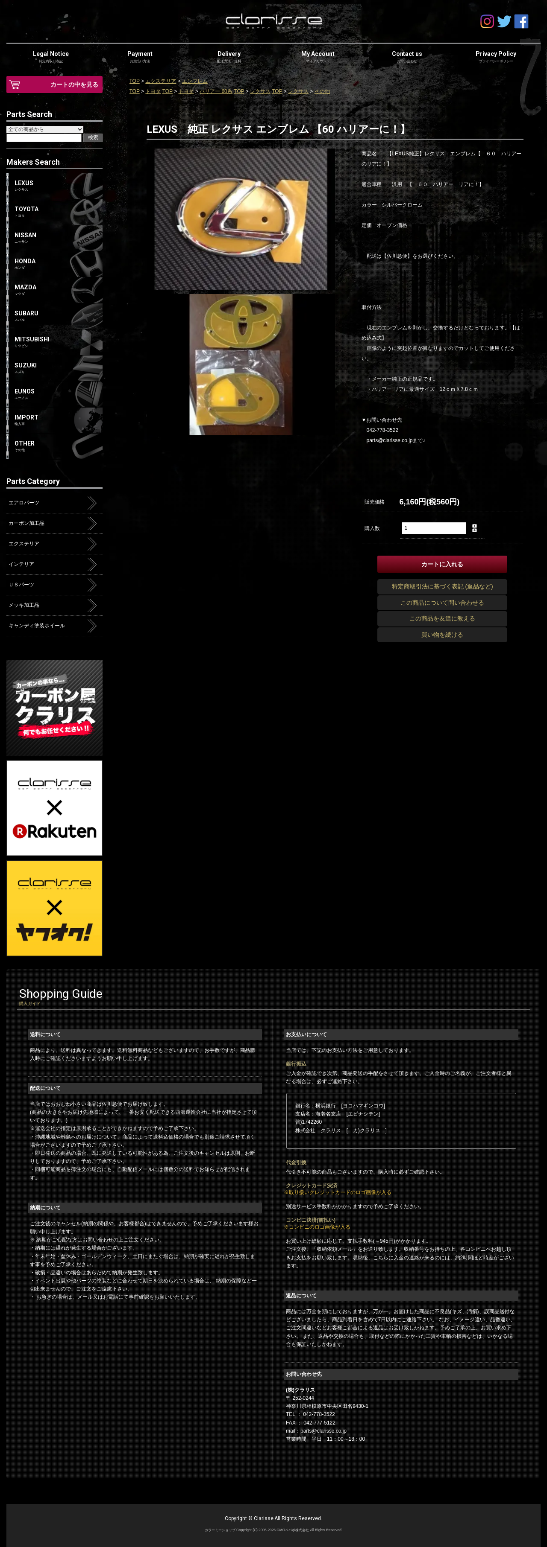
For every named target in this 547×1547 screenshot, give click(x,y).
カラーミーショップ (220, 1530)
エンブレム (195, 81)
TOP (134, 81)
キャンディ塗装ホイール (37, 626)
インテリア (21, 564)
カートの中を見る (74, 84)
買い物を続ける (442, 634)
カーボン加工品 (26, 523)
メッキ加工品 (24, 605)
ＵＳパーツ (21, 585)
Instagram (487, 21)
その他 (322, 91)
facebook (521, 21)
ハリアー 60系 (216, 91)
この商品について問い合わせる (442, 602)
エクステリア (160, 81)
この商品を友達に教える (442, 618)
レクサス (260, 91)
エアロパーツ (24, 503)
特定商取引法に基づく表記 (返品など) (442, 586)
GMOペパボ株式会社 (292, 1530)
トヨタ (153, 91)
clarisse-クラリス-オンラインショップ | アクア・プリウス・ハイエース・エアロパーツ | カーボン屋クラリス (273, 21)
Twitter (504, 21)
